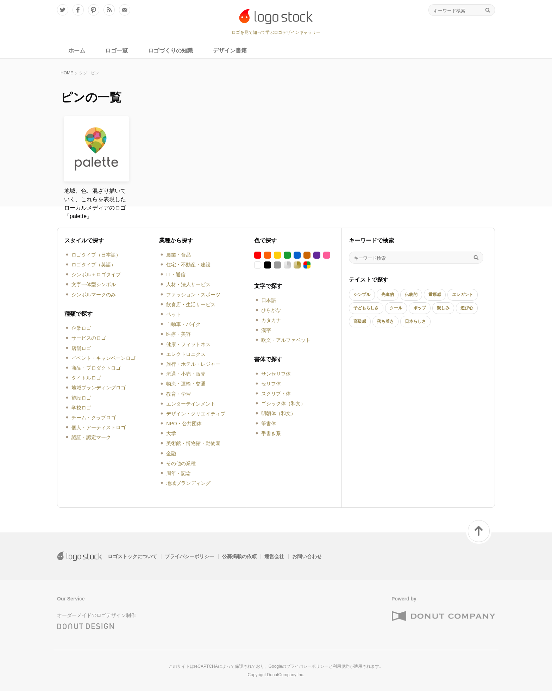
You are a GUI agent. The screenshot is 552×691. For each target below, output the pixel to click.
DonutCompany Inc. (285, 674)
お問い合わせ (307, 556)
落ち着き (385, 321)
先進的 (387, 294)
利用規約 (341, 666)
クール (396, 308)
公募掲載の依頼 (239, 556)
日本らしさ (415, 321)
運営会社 (274, 556)
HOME (67, 72)
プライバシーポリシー (189, 556)
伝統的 (411, 294)
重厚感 (434, 294)
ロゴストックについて (132, 556)
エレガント (462, 294)
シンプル (361, 294)
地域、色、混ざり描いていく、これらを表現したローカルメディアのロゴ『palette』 (95, 203)
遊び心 (466, 308)
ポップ (419, 308)
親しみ (443, 308)
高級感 (359, 321)
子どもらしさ (366, 308)
